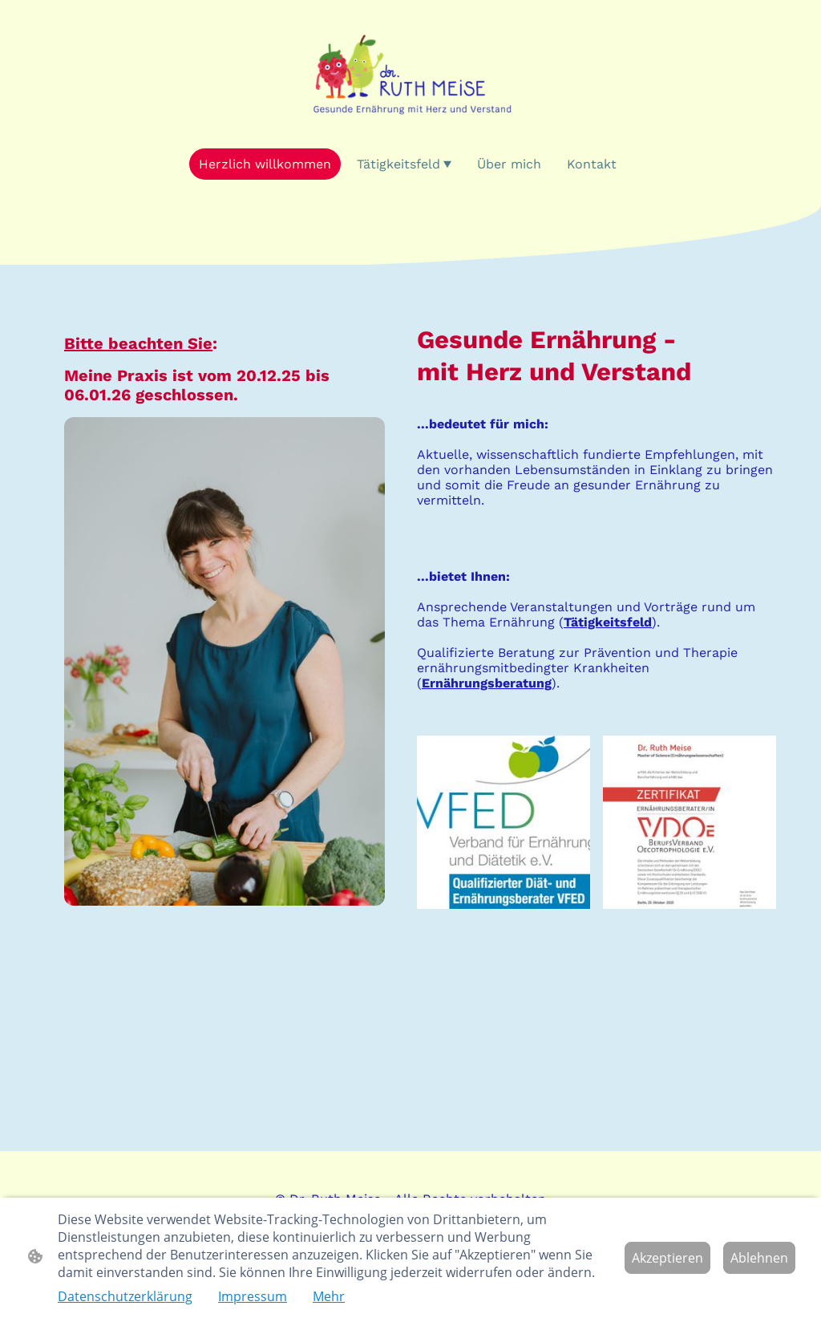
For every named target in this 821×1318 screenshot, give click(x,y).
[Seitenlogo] (410, 74)
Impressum (252, 1296)
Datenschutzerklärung (125, 1296)
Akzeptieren (667, 1258)
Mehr (329, 1296)
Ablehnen (759, 1258)
